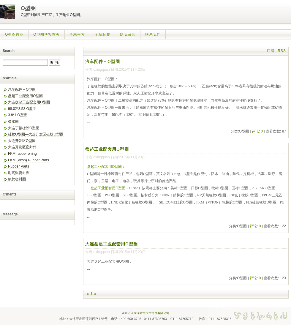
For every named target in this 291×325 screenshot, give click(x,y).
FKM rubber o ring (22, 154)
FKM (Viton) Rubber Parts (28, 160)
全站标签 (102, 34)
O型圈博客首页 (46, 34)
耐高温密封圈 (18, 173)
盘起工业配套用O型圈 (107, 149)
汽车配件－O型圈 (102, 61)
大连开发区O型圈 (22, 141)
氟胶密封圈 (17, 179)
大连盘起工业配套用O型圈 (111, 244)
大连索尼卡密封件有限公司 (151, 313)
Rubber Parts (18, 166)
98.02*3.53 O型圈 (22, 109)
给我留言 (127, 34)
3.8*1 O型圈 (17, 115)
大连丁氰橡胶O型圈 (23, 128)
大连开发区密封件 (22, 147)
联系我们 (153, 34)
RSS (282, 51)
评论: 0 (257, 131)
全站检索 (77, 34)
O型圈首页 (14, 34)
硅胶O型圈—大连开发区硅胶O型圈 (36, 134)
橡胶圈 (13, 121)
